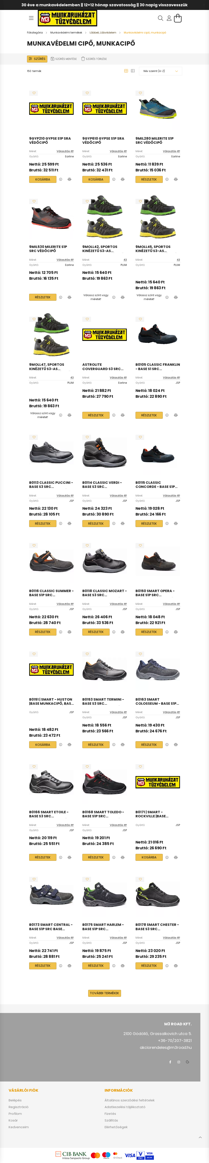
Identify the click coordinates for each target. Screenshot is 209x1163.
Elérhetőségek (116, 1127)
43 (125, 260)
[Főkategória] (35, 32)
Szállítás (111, 1120)
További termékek (104, 993)
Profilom (15, 1114)
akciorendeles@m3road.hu (166, 1047)
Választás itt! (65, 151)
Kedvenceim (19, 1127)
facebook (170, 1062)
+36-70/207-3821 (175, 1040)
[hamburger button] (31, 18)
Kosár (13, 1120)
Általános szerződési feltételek (130, 1100)
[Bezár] (203, 5)
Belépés (15, 1100)
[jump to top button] (200, 1136)
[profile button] (169, 18)
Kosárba (42, 179)
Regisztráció (19, 1107)
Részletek (149, 179)
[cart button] (178, 18)
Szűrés (39, 58)
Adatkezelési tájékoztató (125, 1107)
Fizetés (110, 1114)
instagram (178, 1062)
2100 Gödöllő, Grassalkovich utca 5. (157, 1033)
